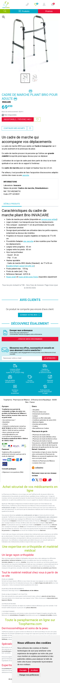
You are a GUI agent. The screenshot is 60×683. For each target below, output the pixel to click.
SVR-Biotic (4, 639)
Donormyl (53, 526)
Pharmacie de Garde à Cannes (42, 441)
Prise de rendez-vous (39, 412)
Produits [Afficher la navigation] (28, 11)
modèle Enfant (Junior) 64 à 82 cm (20, 266)
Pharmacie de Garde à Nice (41, 435)
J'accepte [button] (23, 670)
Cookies (35, 426)
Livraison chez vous (38, 463)
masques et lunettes (46, 615)
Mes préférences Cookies (40, 428)
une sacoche (28, 241)
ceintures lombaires (15, 560)
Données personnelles (39, 424)
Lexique (35, 416)
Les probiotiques (6, 668)
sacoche (25, 175)
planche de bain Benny (48, 596)
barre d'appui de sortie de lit (43, 583)
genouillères (5, 560)
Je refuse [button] (34, 670)
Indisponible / (18, 119)
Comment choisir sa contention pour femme (43, 568)
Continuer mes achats (14, 128)
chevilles (23, 562)
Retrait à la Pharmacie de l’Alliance (43, 461)
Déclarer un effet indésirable (41, 418)
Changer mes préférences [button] (29, 675)
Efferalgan (44, 521)
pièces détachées (31, 607)
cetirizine (54, 524)
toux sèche (49, 523)
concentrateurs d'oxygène (17, 615)
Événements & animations (40, 414)
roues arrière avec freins (28, 277)
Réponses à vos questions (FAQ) (12, 472)
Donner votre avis (30, 315)
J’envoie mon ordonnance (30, 339)
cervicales (5, 562)
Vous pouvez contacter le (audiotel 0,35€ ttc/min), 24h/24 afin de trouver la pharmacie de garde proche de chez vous (45, 445)
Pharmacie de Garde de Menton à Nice (44, 439)
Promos (49, 11)
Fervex (21, 526)
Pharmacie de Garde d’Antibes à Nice (44, 437)
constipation (37, 524)
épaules (10, 562)
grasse (4, 524)
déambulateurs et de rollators (29, 590)
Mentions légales (38, 422)
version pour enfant (49, 219)
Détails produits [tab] (12, 204)
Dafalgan (53, 521)
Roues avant (11, 277)
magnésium (15, 530)
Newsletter (6, 422)
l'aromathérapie (6, 651)
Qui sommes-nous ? (8, 420)
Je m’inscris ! (50, 358)
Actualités (35, 410)
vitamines (43, 530)
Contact (5, 424)
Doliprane (13, 521)
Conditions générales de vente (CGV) (44, 420)
